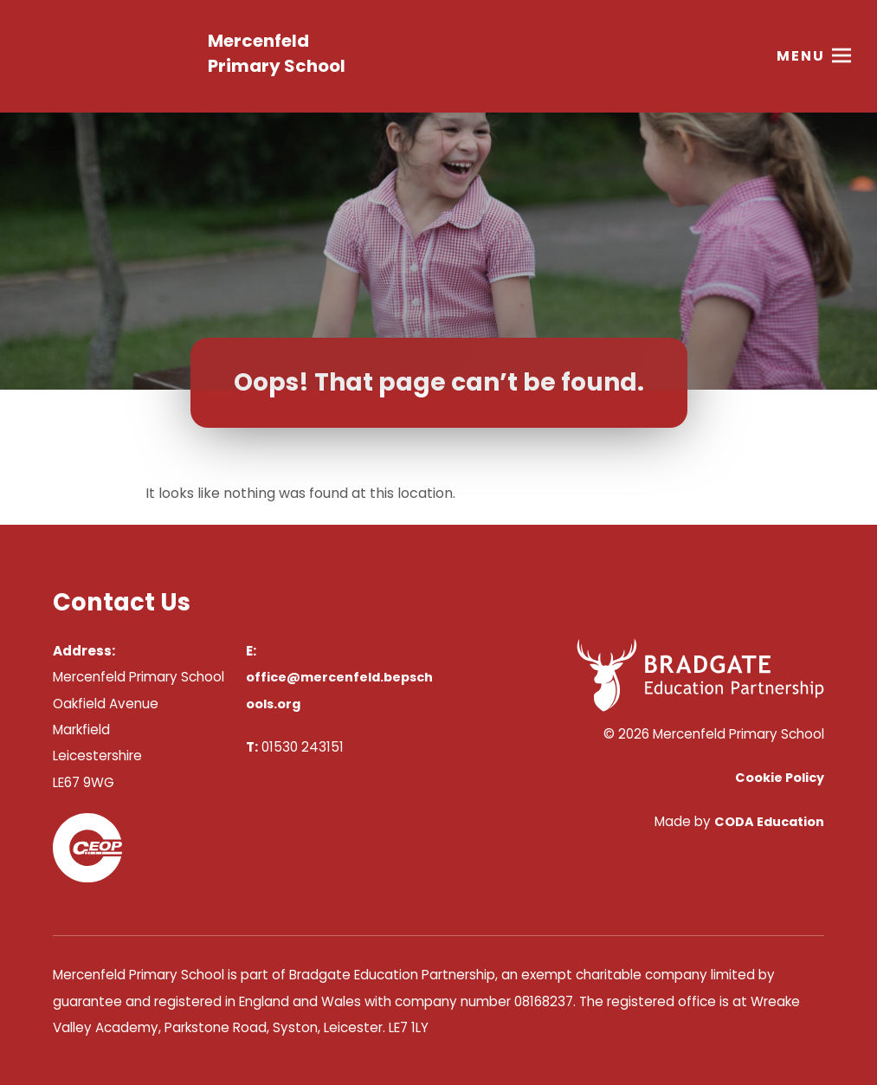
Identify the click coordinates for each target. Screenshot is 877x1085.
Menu (801, 56)
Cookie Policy (779, 777)
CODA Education (769, 821)
